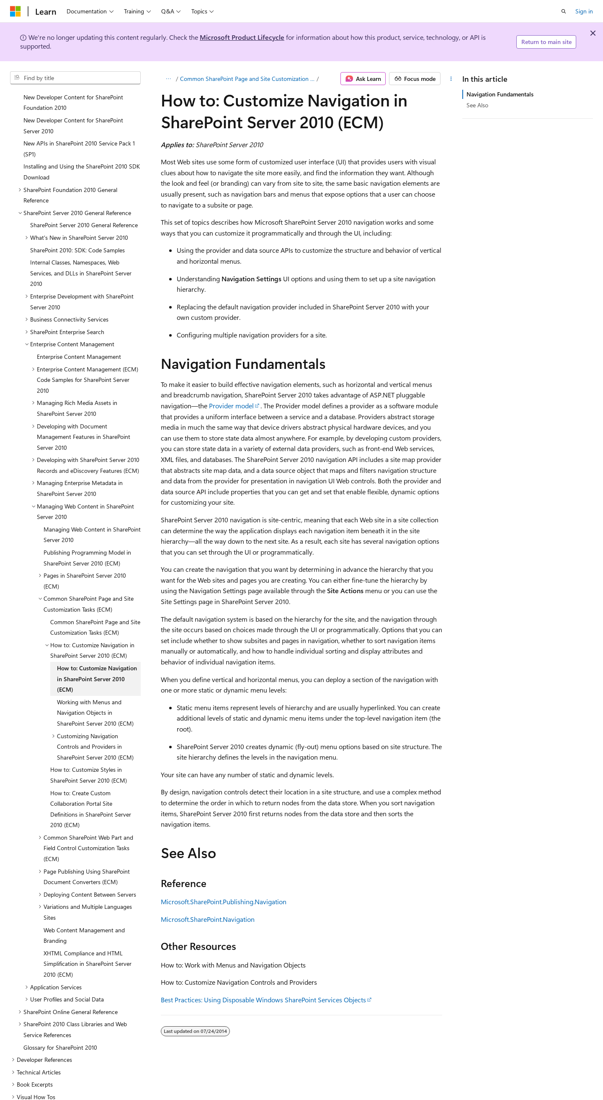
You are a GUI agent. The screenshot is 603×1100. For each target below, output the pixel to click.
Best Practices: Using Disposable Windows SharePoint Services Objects (263, 999)
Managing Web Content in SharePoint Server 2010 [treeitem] (92, 518)
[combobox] (75, 78)
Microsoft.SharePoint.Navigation (208, 919)
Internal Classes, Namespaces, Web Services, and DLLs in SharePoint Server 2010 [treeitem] (80, 257)
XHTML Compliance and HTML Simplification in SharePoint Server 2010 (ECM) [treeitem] (87, 947)
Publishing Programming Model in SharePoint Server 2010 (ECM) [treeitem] (87, 541)
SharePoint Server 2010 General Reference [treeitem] (84, 209)
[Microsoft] (15, 11)
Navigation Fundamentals (499, 94)
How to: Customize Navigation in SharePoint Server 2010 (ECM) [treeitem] (97, 662)
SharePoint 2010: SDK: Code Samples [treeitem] (77, 234)
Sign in (584, 11)
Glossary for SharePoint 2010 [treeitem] (60, 1031)
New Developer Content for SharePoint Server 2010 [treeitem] (73, 109)
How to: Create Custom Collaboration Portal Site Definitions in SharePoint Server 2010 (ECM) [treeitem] (90, 793)
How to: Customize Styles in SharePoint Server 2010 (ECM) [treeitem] (88, 759)
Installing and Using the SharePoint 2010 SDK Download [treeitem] (81, 155)
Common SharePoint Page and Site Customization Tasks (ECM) (247, 79)
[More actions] (451, 79)
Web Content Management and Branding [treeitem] (84, 919)
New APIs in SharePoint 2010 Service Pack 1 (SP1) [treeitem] (79, 132)
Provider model (231, 405)
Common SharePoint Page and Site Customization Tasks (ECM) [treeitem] (95, 611)
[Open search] (563, 11)
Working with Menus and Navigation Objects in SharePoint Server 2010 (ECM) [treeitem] (95, 696)
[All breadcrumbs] (168, 79)
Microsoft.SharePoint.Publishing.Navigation (223, 901)
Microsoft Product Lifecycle (242, 37)
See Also (477, 105)
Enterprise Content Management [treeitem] (79, 341)
